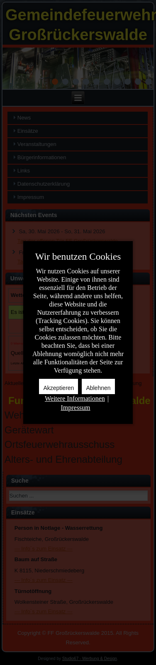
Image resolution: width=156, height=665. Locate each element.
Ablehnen (98, 388)
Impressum (75, 407)
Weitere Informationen (75, 398)
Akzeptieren (58, 388)
